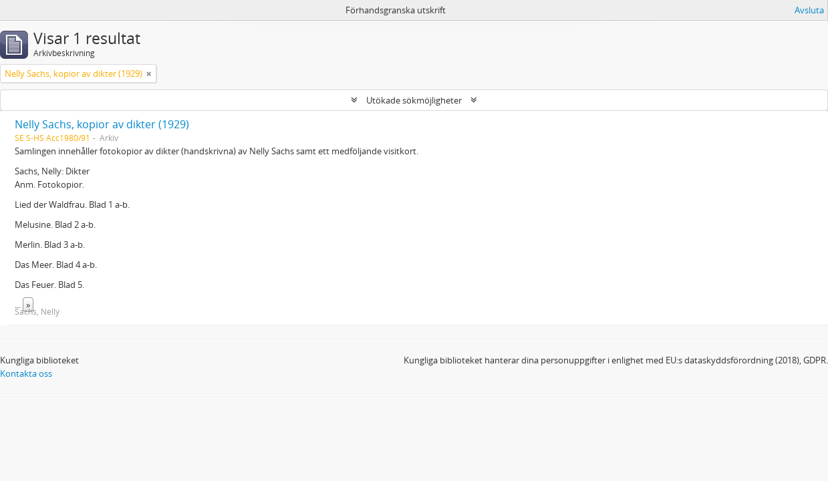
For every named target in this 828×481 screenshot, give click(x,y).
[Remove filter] (149, 73)
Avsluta (809, 10)
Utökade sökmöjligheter (414, 100)
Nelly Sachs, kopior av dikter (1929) (102, 124)
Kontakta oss (26, 373)
